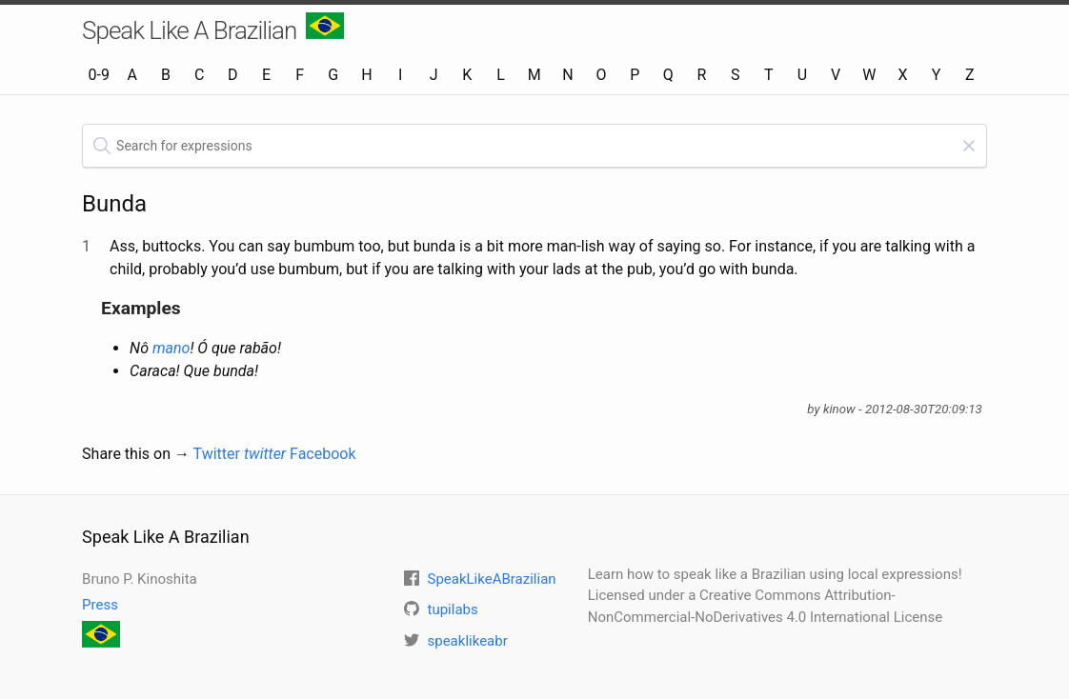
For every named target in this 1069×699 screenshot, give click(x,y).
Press (100, 604)
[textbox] (534, 146)
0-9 (98, 75)
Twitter (240, 454)
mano (171, 348)
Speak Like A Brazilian (213, 28)
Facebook (322, 454)
